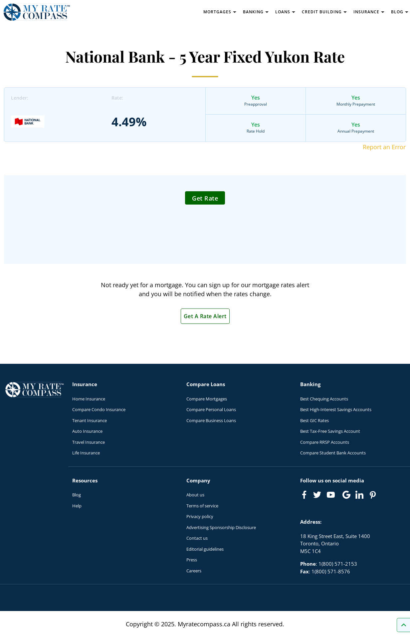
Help (77, 506)
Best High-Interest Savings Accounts (335, 409)
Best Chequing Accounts (324, 399)
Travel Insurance (88, 442)
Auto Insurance (87, 431)
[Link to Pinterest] (372, 495)
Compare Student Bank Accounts (333, 453)
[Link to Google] (346, 495)
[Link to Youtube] (332, 496)
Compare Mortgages (206, 399)
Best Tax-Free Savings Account (330, 431)
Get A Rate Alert (205, 316)
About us (195, 495)
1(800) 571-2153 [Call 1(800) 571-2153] (337, 563)
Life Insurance (86, 453)
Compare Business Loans (211, 420)
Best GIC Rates (314, 420)
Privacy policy (199, 516)
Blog (76, 495)
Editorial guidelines (205, 549)
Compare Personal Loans (211, 409)
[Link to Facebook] (304, 495)
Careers (193, 571)
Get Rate (205, 198)
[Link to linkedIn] (359, 495)
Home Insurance (88, 399)
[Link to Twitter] (317, 495)
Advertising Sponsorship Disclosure (221, 527)
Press (191, 560)
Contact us (197, 538)
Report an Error (384, 147)
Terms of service (202, 506)
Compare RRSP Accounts (324, 442)
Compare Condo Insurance (98, 409)
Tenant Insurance (89, 420)
